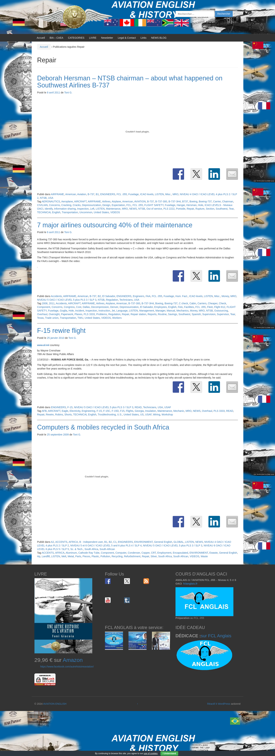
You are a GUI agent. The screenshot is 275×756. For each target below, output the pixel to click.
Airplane (116, 201)
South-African (107, 549)
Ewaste (213, 552)
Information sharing (65, 208)
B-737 (91, 194)
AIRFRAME (57, 194)
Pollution (105, 556)
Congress (69, 307)
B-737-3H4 (174, 201)
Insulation (150, 410)
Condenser (134, 552)
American (70, 194)
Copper (145, 552)
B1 (97, 194)
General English (163, 541)
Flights (129, 410)
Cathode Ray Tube (89, 552)
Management (146, 310)
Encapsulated (180, 552)
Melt (64, 556)
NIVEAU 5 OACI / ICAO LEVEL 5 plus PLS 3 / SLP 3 (66, 299)
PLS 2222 (169, 208)
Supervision (208, 314)
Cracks (77, 205)
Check (222, 303)
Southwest (221, 208)
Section (210, 208)
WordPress (224, 703)
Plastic (95, 556)
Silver (154, 556)
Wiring (156, 414)
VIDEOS (115, 212)
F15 (122, 410)
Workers (117, 317)
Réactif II (212, 703)
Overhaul (42, 314)
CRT (153, 552)
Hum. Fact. (181, 296)
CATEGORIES (76, 37)
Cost (78, 307)
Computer (120, 552)
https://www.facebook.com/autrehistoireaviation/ (67, 666)
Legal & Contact (127, 37)
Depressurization (91, 205)
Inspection (83, 208)
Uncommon (85, 212)
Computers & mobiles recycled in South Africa (103, 427)
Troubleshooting (107, 414)
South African (180, 556)
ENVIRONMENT (143, 541)
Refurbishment (132, 556)
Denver (114, 307)
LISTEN (159, 194)
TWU (80, 317)
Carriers (202, 303)
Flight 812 (219, 307)
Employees (160, 307)
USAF (167, 407)
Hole (200, 205)
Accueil (41, 37)
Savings (172, 314)
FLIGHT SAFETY (153, 205)
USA (50, 197)
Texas (40, 317)
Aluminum (71, 552)
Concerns (54, 205)
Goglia (63, 310)
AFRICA (73, 541)
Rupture (199, 208)
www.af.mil (43, 345)
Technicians (126, 299)
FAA (148, 296)
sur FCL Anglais (216, 635)
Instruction (104, 310)
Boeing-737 (205, 201)
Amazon (73, 660)
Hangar (181, 205)
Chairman (227, 201)
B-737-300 (161, 201)
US (142, 414)
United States (101, 212)
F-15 (70, 407)
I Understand (169, 753)
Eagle (65, 410)
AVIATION (140, 201)
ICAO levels (147, 194)
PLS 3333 (89, 314)
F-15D (115, 410)
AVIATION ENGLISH (54, 703)
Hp (38, 556)
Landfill (46, 556)
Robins (59, 414)
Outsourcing (221, 310)
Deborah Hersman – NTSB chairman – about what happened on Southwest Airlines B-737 (130, 81)
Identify (49, 208)
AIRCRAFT (80, 201)
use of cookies (151, 753)
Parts (78, 556)
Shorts (68, 414)
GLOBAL (179, 541)
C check (183, 303)
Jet (113, 310)
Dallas (86, 307)
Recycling (117, 556)
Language (122, 310)
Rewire (50, 414)
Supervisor (223, 314)
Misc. (168, 194)
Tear (231, 208)
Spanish (196, 314)
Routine (162, 314)
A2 (52, 541)
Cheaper (212, 303)
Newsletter (107, 37)
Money (225, 296)
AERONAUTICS (51, 201)
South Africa (91, 549)
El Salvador (108, 296)
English (172, 307)
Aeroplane (67, 201)
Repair (190, 208)
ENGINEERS (107, 194)
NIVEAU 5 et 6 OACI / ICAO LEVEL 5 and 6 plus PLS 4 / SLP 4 (106, 545)
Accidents (56, 296)
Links (144, 37)
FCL (128, 205)
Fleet (210, 307)
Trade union (51, 317)
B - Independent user (91, 541)
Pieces (86, 556)
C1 (115, 541)
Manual (171, 310)
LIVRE (92, 37)
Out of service (154, 208)
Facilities (189, 307)
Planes (78, 314)
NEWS (133, 208)
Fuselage (133, 194)
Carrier (217, 201)
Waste (204, 556)
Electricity (75, 410)
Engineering (88, 410)
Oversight (54, 314)
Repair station (138, 314)
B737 (185, 201)
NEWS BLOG (158, 37)
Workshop (167, 414)
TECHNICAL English (48, 212)
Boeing (193, 201)
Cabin (192, 303)
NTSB (43, 197)
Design (106, 205)
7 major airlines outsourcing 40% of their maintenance (114, 225)
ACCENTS (61, 541)
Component (43, 307)
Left (92, 208)
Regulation (112, 299)
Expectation (118, 205)
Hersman (191, 205)
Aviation (81, 194)
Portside (180, 208)
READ (138, 407)
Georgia (139, 410)
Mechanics (182, 310)
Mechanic (178, 410)
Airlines (106, 201)
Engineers (138, 296)
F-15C (106, 410)
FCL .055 (122, 194)
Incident (79, 310)
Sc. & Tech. (76, 549)
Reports (152, 314)
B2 (99, 296)
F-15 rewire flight (61, 330)
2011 (51, 303)
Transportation (70, 212)
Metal (71, 556)
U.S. (119, 414)
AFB (44, 410)
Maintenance (113, 208)
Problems (101, 314)
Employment (164, 552)
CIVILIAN (42, 205)
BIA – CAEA (56, 37)
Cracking (66, 205)
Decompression (100, 307)
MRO (176, 194)
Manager (160, 310)
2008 (44, 303)
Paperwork (67, 314)
